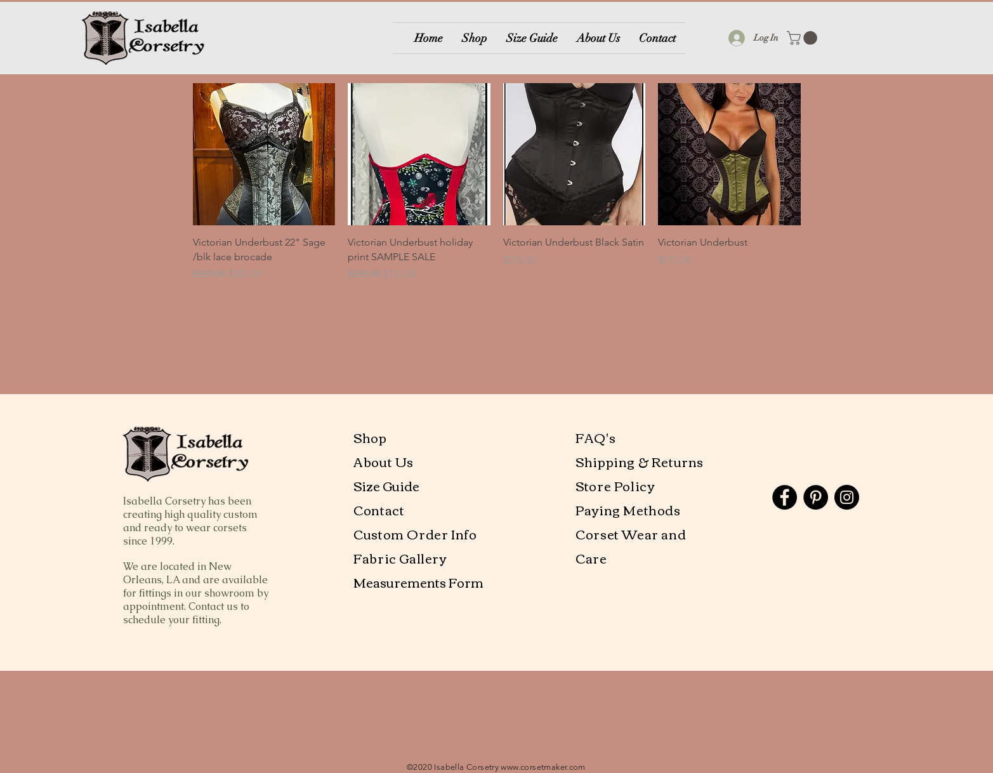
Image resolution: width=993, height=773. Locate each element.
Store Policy (614, 485)
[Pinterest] (815, 497)
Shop (369, 437)
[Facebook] (784, 497)
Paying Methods (629, 509)
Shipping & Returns (639, 461)
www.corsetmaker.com (543, 767)
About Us (384, 461)
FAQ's (595, 437)
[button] (803, 38)
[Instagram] (846, 497)
